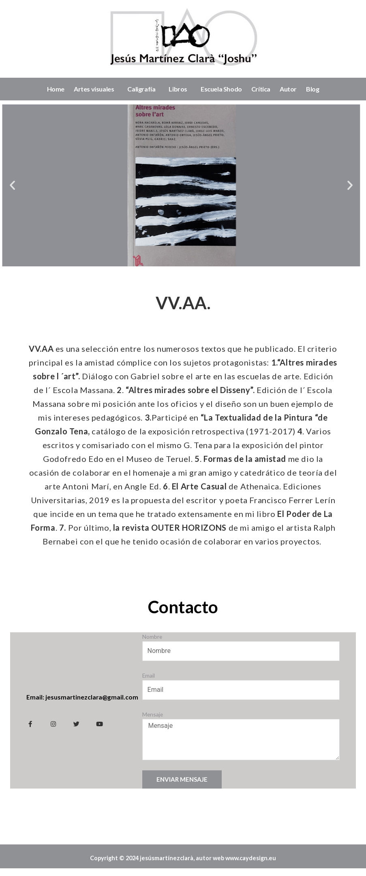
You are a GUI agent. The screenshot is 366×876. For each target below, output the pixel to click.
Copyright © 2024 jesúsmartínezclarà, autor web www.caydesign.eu (183, 862)
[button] (335, 185)
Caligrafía (143, 89)
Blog (312, 89)
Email (148, 675)
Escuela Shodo (221, 89)
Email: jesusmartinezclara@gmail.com (82, 697)
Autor (288, 89)
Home (55, 89)
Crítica (260, 89)
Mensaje (152, 714)
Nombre (152, 636)
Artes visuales (96, 89)
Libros (180, 89)
